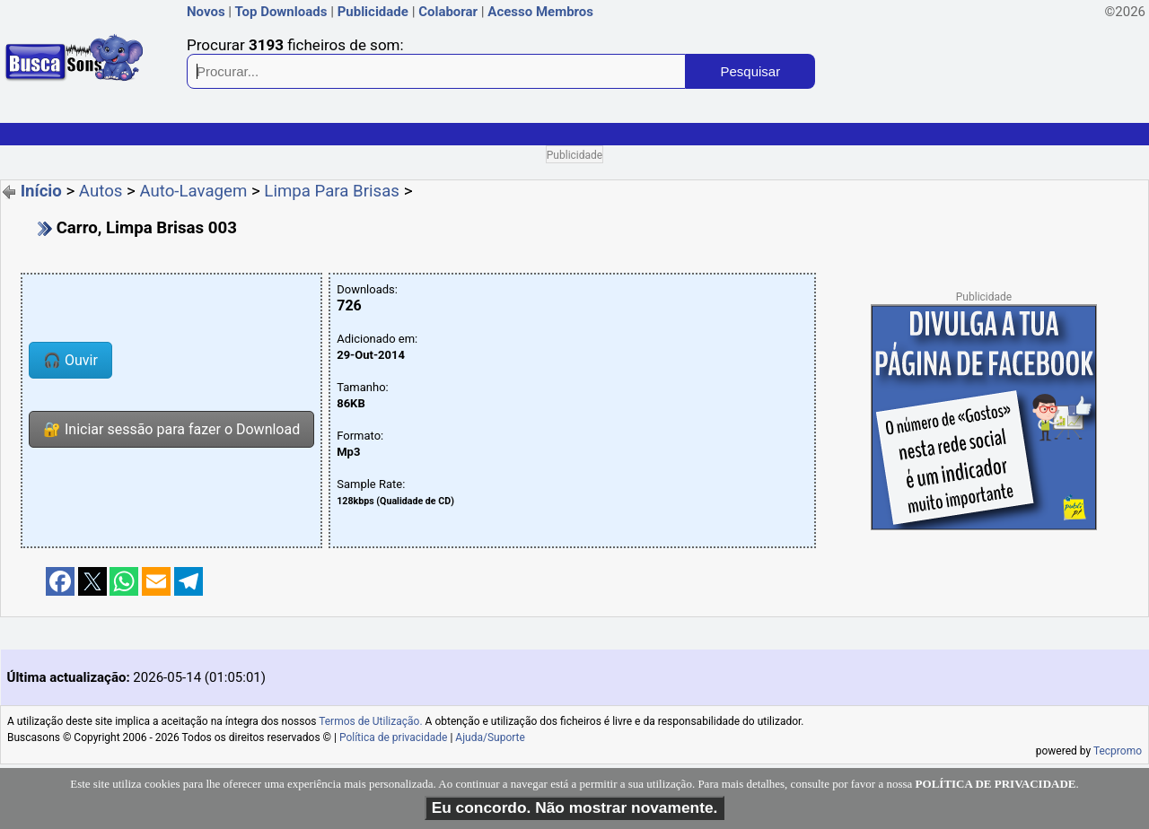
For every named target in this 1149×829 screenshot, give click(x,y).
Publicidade (373, 12)
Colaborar (448, 12)
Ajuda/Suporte (490, 737)
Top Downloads (280, 12)
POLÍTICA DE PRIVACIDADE (996, 783)
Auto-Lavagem (193, 191)
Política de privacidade (393, 737)
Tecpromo (1117, 751)
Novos (206, 12)
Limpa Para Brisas (331, 191)
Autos (101, 191)
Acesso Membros (540, 12)
